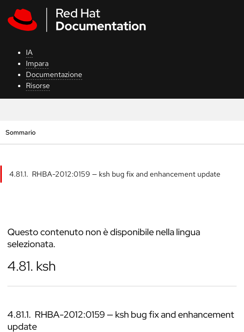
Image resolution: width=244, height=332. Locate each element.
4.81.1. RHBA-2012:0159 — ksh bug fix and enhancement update (114, 174)
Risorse (38, 85)
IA (29, 52)
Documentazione (54, 74)
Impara (37, 63)
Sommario (20, 132)
